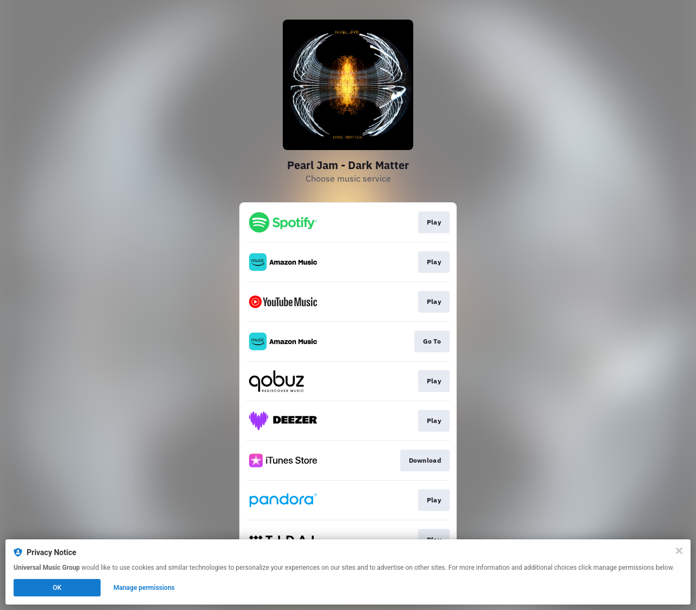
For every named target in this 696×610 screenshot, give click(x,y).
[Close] (679, 550)
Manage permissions (144, 588)
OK (57, 588)
